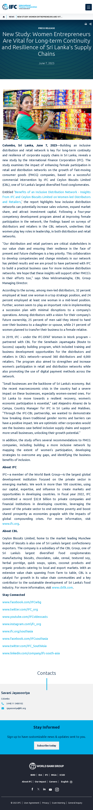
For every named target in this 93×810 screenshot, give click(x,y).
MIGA (54, 775)
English (64, 781)
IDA (40, 775)
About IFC (27, 781)
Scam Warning (58, 803)
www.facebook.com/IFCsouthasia (25, 638)
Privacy (45, 803)
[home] (4, 16)
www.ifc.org (10, 523)
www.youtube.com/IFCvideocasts (25, 616)
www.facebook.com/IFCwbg (21, 602)
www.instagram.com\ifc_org (21, 624)
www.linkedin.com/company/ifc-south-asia (31, 653)
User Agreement (31, 803)
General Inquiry (75, 803)
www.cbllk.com (62, 587)
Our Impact (40, 781)
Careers (53, 781)
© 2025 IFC (16, 803)
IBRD (32, 775)
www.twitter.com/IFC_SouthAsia (24, 646)
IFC (46, 775)
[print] (85, 24)
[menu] (88, 7)
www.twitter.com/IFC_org (20, 609)
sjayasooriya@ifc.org (16, 708)
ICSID (62, 775)
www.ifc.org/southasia (17, 631)
